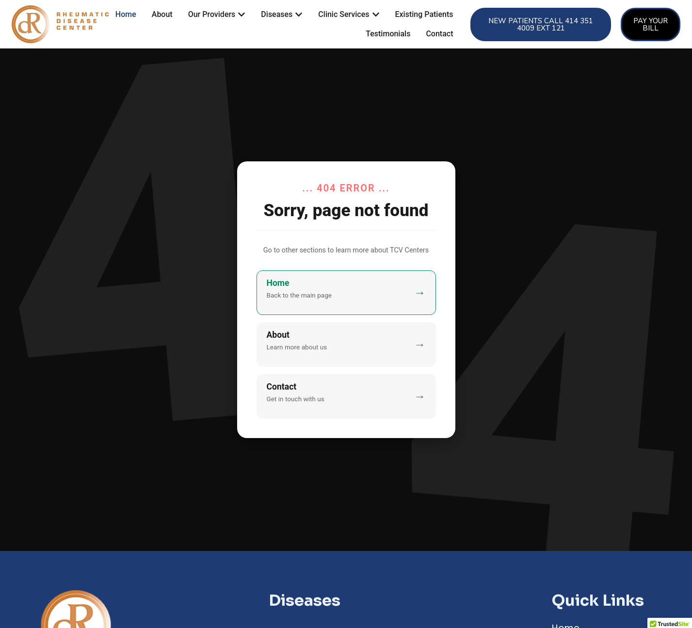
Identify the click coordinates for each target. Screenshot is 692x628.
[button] (540, 24)
